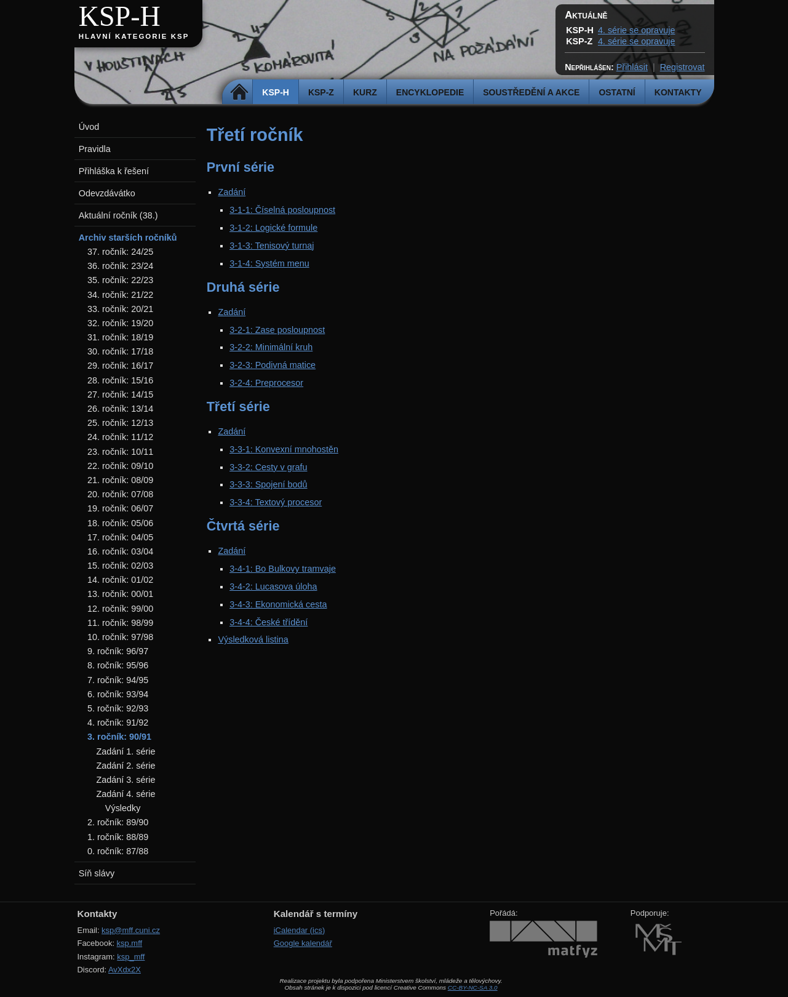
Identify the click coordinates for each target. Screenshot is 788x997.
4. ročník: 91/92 (117, 722)
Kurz (365, 92)
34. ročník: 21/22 (120, 295)
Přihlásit (632, 67)
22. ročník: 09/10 (120, 466)
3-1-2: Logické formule (273, 228)
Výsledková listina (253, 639)
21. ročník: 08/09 (120, 480)
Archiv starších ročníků (128, 237)
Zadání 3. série (125, 780)
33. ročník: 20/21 (120, 309)
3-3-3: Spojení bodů (268, 484)
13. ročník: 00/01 (120, 594)
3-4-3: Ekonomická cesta (278, 604)
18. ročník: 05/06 (120, 523)
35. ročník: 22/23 (120, 280)
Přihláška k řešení (114, 171)
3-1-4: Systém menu (269, 263)
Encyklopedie (430, 92)
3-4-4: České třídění (268, 622)
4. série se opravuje (636, 30)
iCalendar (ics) (299, 930)
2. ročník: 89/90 (117, 822)
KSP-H (120, 16)
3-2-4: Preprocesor (266, 383)
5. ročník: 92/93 (117, 708)
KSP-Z (321, 92)
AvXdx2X (124, 969)
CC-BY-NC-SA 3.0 (473, 987)
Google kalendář (303, 943)
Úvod (89, 127)
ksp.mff (130, 943)
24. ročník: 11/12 (120, 437)
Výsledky (123, 808)
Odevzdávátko (107, 193)
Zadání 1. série (125, 751)
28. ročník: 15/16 (120, 380)
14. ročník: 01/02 (120, 580)
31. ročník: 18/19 (120, 337)
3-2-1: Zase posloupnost (277, 330)
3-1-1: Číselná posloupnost (282, 210)
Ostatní (617, 92)
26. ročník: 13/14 (120, 409)
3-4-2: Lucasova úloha (273, 586)
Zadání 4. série (125, 794)
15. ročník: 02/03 (120, 566)
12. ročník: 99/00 (120, 609)
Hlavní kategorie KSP (134, 36)
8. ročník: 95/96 (117, 665)
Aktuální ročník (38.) (118, 215)
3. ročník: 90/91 (119, 737)
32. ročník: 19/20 (120, 323)
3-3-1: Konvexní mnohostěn (283, 449)
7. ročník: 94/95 (117, 680)
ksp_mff (131, 956)
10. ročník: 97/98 (120, 637)
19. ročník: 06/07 (120, 508)
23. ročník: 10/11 (120, 452)
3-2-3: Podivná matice (272, 365)
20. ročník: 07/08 (120, 494)
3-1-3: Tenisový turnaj (271, 245)
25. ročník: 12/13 (120, 423)
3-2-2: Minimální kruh (270, 347)
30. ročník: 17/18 (120, 351)
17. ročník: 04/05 (120, 537)
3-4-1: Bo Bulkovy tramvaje (282, 569)
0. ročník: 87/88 (117, 851)
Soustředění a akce (531, 92)
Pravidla (95, 149)
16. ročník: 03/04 (120, 551)
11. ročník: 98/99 (120, 623)
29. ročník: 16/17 (120, 365)
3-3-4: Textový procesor (275, 502)
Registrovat (682, 67)
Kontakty (678, 92)
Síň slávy (96, 873)
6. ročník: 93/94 (117, 694)
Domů (239, 92)
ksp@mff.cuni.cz (130, 930)
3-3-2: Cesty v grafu (268, 467)
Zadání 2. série (125, 766)
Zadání (231, 192)
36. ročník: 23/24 (120, 266)
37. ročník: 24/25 (120, 252)
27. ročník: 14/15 (120, 394)
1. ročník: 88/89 (117, 837)
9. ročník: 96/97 (117, 651)
